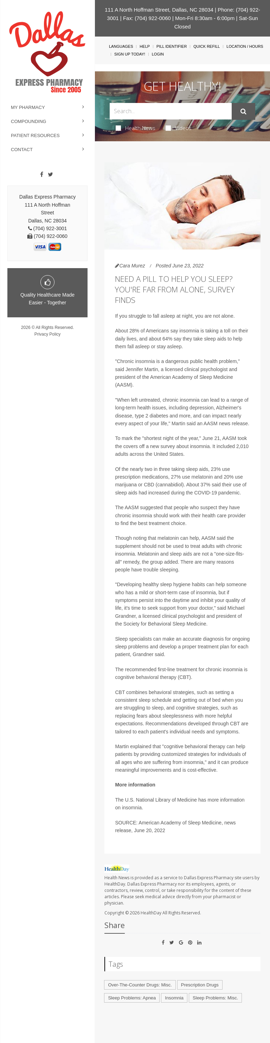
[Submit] (243, 111)
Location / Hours (244, 46)
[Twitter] (50, 174)
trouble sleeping (160, 569)
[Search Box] (170, 111)
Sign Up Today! (129, 54)
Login (158, 54)
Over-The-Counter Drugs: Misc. (140, 984)
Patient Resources (35, 135)
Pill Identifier (171, 46)
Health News (135, 127)
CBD (149, 484)
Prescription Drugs (200, 984)
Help (145, 46)
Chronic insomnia (136, 361)
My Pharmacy (28, 107)
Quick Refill (206, 46)
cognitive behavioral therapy (145, 677)
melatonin (202, 477)
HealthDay (151, 913)
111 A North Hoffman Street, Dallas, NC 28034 (159, 10)
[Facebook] (41, 174)
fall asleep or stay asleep (154, 346)
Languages (121, 46)
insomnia (132, 807)
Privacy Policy (47, 334)
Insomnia (174, 997)
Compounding (28, 121)
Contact (22, 149)
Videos (179, 127)
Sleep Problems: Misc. (215, 997)
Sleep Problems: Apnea (132, 997)
